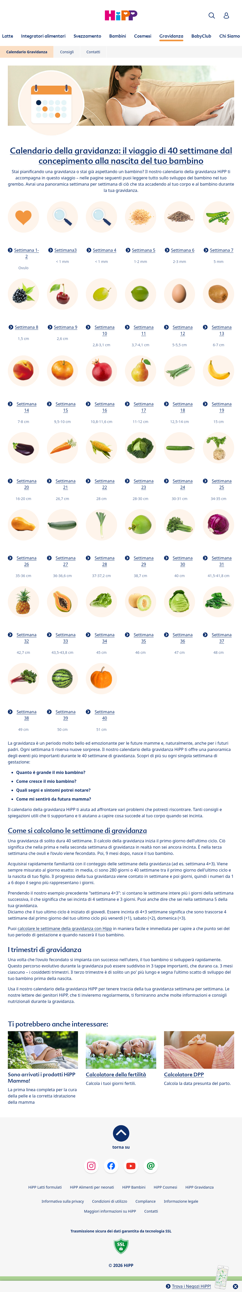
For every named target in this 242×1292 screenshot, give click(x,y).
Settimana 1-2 (26, 253)
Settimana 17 (144, 407)
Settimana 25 (222, 484)
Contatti (93, 51)
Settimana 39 (65, 715)
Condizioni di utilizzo (109, 1201)
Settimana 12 (182, 330)
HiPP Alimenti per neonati (92, 1187)
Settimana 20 (27, 484)
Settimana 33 (65, 638)
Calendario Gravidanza (26, 51)
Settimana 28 (104, 561)
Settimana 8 (26, 327)
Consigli (67, 51)
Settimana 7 (221, 250)
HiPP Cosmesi (165, 1187)
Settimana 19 (222, 407)
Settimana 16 (104, 407)
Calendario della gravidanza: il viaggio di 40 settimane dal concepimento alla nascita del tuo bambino (121, 155)
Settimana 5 (143, 250)
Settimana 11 (144, 330)
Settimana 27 (65, 561)
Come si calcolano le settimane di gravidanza (77, 830)
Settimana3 (66, 250)
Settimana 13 (222, 330)
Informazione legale (181, 1201)
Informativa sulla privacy (63, 1201)
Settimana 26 (27, 561)
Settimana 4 (104, 250)
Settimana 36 (182, 638)
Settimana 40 (104, 715)
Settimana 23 (144, 484)
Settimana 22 (104, 484)
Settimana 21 (65, 484)
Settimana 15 (65, 407)
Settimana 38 (27, 715)
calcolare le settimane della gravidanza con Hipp (65, 928)
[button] (212, 15)
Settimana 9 (65, 327)
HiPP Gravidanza (199, 1187)
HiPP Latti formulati (45, 1187)
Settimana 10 (104, 330)
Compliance (145, 1201)
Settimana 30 (182, 561)
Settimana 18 (182, 407)
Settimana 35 (144, 638)
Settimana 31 (222, 561)
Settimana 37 (222, 638)
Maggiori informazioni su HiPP (110, 1211)
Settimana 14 (27, 407)
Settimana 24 (182, 484)
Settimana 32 (27, 638)
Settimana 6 (183, 250)
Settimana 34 (104, 638)
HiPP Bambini (134, 1187)
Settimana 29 (144, 561)
